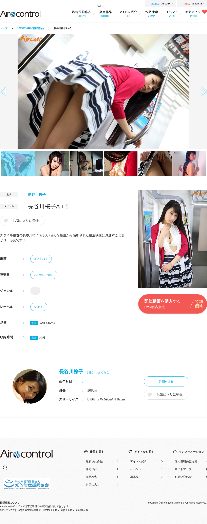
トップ (3, 28)
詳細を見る (166, 381)
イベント (136, 469)
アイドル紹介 (138, 461)
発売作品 (91, 469)
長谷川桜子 (37, 195)
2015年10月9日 (44, 274)
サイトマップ (183, 469)
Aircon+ (39, 306)
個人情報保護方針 (186, 461)
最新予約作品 (94, 461)
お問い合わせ (183, 476)
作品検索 (91, 476)
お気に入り (93, 484)
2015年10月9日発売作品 (30, 28)
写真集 (134, 476)
